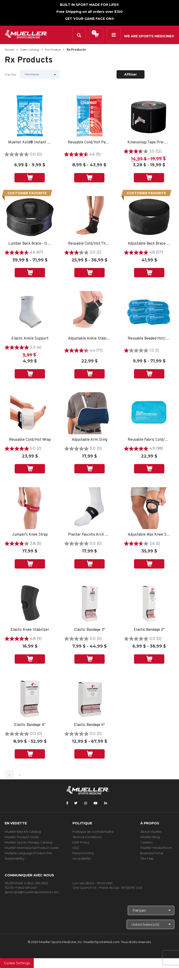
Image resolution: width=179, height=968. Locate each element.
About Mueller (151, 831)
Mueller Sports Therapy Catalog (28, 842)
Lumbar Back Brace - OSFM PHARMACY (29, 244)
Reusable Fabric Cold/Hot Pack (149, 440)
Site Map (147, 858)
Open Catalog (29, 49)
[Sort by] (40, 74)
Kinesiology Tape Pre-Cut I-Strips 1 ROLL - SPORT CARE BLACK (148, 142)
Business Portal (151, 853)
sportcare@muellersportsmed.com (32, 892)
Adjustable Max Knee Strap (149, 535)
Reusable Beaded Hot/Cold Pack (149, 339)
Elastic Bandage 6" (89, 725)
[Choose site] (150, 924)
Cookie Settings (17, 963)
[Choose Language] (151, 910)
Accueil (9, 49)
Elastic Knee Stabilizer (29, 630)
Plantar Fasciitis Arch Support (89, 535)
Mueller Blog (150, 837)
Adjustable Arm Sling (89, 440)
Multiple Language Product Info (28, 853)
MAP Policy (80, 842)
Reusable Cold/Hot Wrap (30, 440)
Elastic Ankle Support (29, 339)
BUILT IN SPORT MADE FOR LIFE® (89, 5)
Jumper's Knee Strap (30, 535)
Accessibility (81, 858)
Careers (146, 842)
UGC (75, 848)
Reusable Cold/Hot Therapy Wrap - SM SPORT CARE (89, 244)
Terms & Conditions (86, 837)
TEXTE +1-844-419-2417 (21, 887)
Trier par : (11, 74)
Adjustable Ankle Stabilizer (89, 339)
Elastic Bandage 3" (89, 630)
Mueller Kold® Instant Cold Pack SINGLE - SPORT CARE (29, 142)
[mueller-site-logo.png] (26, 33)
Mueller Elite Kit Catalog (23, 831)
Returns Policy (83, 853)
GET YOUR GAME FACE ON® (89, 19)
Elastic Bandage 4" (29, 725)
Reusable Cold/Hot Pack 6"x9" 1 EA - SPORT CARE (89, 142)
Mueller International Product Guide (32, 848)
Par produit (53, 49)
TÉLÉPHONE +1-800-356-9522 (26, 883)
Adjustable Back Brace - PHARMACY (149, 244)
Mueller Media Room (156, 848)
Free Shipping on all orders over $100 (89, 12)
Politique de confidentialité (93, 831)
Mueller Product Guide (22, 837)
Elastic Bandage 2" (149, 630)
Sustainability (14, 858)
